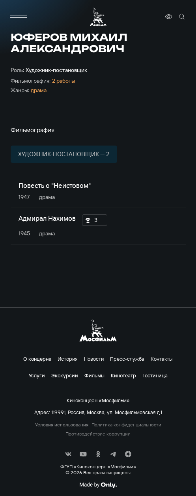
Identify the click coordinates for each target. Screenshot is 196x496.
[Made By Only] (98, 485)
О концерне (37, 359)
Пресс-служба (127, 359)
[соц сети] (68, 454)
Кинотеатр (123, 375)
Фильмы (94, 375)
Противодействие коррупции (98, 434)
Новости (94, 359)
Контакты (162, 359)
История (68, 359)
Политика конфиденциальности (126, 425)
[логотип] (98, 17)
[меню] (18, 17)
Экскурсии (64, 375)
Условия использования (61, 425)
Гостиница (155, 375)
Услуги (37, 375)
